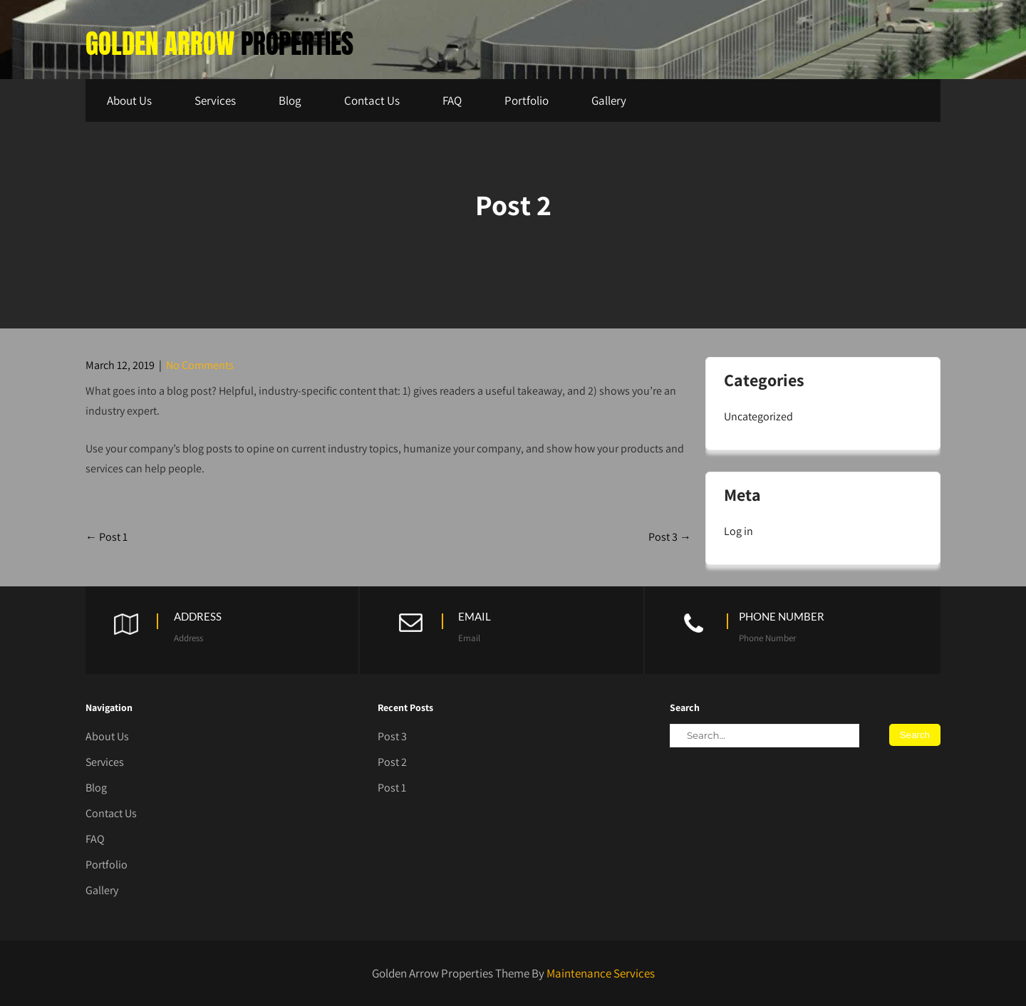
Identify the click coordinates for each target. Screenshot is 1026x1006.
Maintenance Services (600, 973)
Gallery (608, 100)
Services (215, 100)
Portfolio (526, 100)
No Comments (200, 365)
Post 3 (669, 536)
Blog (290, 100)
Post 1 (107, 536)
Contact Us (372, 100)
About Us (129, 100)
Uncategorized (758, 416)
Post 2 (392, 761)
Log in (738, 531)
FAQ (452, 100)
